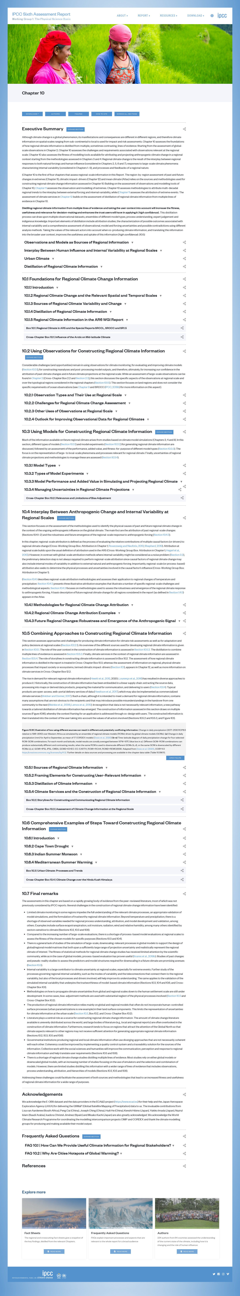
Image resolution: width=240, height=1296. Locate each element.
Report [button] (143, 15)
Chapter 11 (41, 190)
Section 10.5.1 (31, 652)
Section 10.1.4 (158, 690)
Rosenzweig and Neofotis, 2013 (126, 549)
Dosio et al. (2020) (145, 752)
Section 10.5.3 (74, 657)
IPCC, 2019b (112, 390)
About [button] (121, 15)
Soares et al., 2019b (144, 960)
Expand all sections (132, 115)
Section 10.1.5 (102, 385)
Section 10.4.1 (30, 582)
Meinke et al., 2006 (59, 708)
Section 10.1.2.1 (69, 648)
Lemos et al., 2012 (81, 708)
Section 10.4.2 (45, 587)
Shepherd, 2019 (153, 549)
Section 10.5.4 (30, 661)
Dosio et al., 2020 (102, 741)
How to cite (103, 115)
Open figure (175, 761)
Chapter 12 (66, 199)
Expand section (77, 132)
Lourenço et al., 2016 (130, 681)
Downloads (32, 115)
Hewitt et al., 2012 (100, 681)
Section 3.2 (177, 558)
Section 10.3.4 (110, 460)
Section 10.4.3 (161, 538)
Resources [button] (167, 15)
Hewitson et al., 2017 (106, 695)
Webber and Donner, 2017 (56, 699)
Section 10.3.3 (166, 451)
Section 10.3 (34, 969)
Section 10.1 (117, 670)
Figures (80, 115)
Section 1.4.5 (176, 595)
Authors (57, 115)
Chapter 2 (37, 381)
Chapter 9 (84, 390)
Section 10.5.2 (142, 652)
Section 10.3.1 (30, 372)
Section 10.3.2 (113, 447)
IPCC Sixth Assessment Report (41, 16)
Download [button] (194, 15)
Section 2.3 (82, 381)
